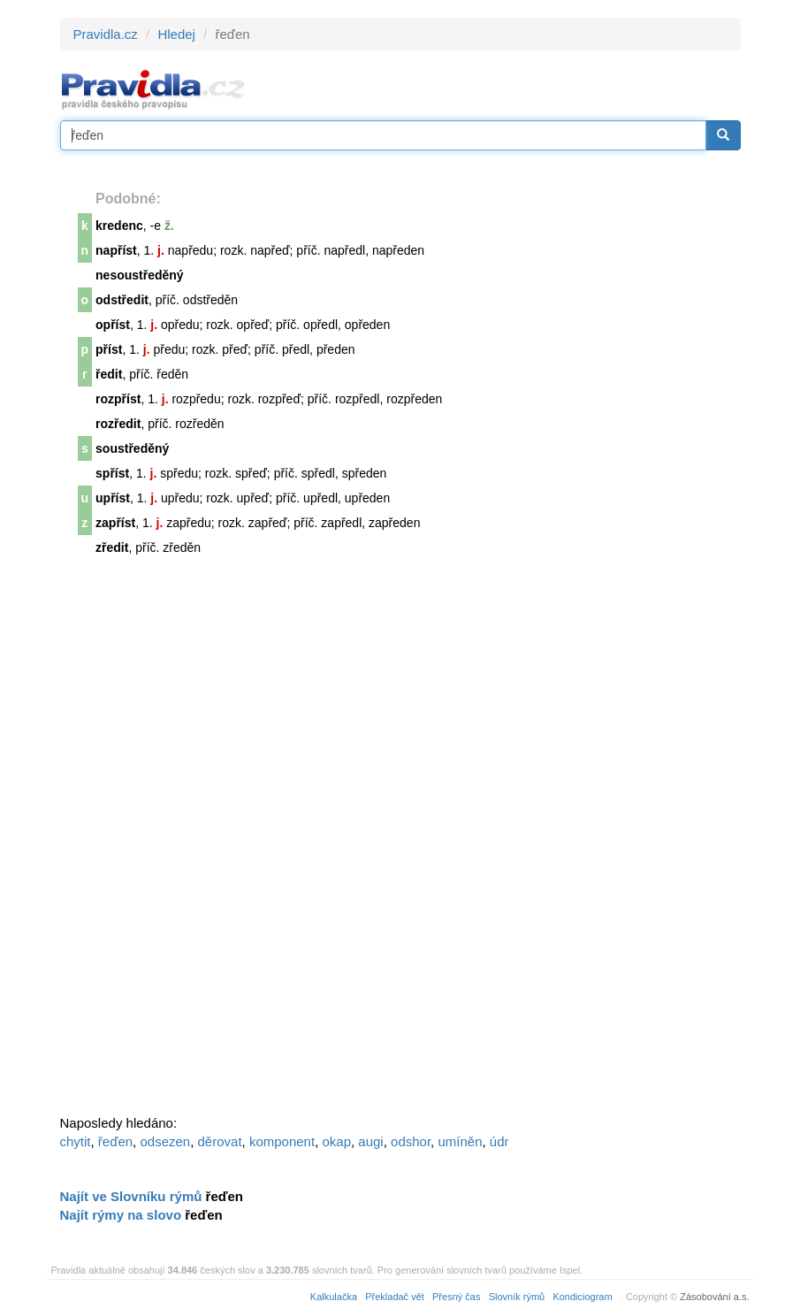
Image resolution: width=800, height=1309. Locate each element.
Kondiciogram (582, 1296)
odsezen (165, 1141)
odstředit (122, 300)
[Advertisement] (192, 843)
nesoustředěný (139, 275)
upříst (112, 498)
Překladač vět (394, 1296)
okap (336, 1141)
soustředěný (132, 448)
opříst (112, 325)
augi (370, 1141)
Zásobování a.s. (714, 1296)
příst (108, 349)
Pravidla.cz (105, 34)
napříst (116, 250)
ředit (108, 374)
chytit (75, 1141)
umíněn (460, 1141)
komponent (282, 1141)
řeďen (115, 1141)
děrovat (220, 1141)
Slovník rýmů (517, 1296)
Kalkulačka (333, 1296)
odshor (410, 1141)
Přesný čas (456, 1296)
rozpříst (118, 399)
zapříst (115, 523)
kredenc (119, 225)
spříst (112, 473)
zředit (111, 547)
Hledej (176, 34)
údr (499, 1141)
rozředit (118, 424)
